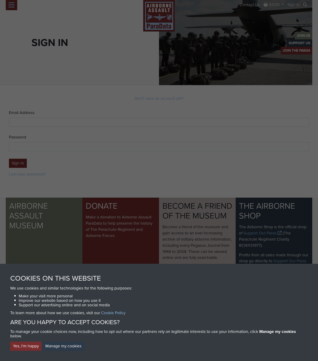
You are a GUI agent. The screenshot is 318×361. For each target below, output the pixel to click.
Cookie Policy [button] (113, 313)
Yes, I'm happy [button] (26, 346)
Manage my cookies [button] (63, 346)
